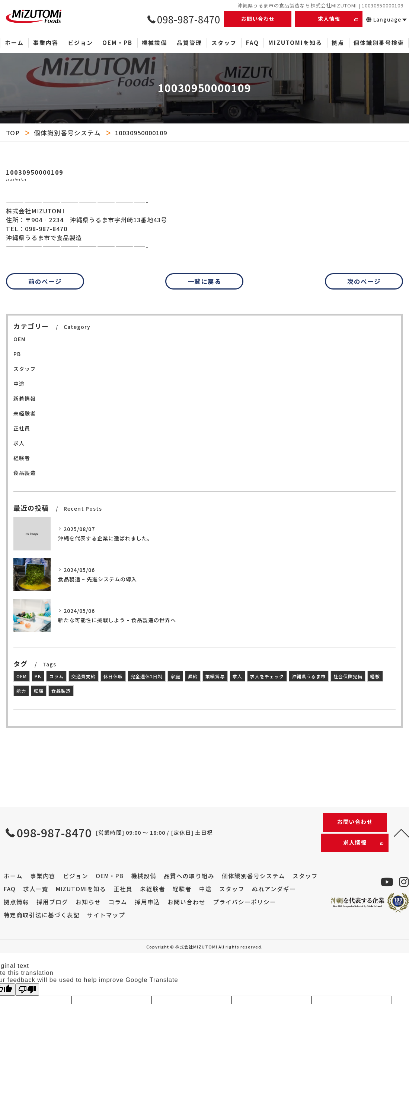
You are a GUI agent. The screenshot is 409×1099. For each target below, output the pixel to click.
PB (17, 354)
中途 (19, 383)
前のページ (45, 281)
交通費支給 (83, 676)
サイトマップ (106, 915)
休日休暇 (113, 676)
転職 (39, 691)
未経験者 (24, 413)
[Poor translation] (27, 989)
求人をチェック (267, 676)
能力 (21, 691)
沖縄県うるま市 (309, 676)
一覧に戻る (204, 281)
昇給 (193, 676)
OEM (19, 339)
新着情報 (24, 398)
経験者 (21, 458)
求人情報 (329, 18)
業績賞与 (215, 676)
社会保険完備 (347, 676)
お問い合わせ (258, 18)
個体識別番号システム (67, 132)
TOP (13, 132)
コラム (56, 676)
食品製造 (24, 472)
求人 (19, 443)
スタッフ (24, 368)
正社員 (21, 428)
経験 (375, 676)
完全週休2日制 (147, 676)
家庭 (175, 676)
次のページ (364, 281)
